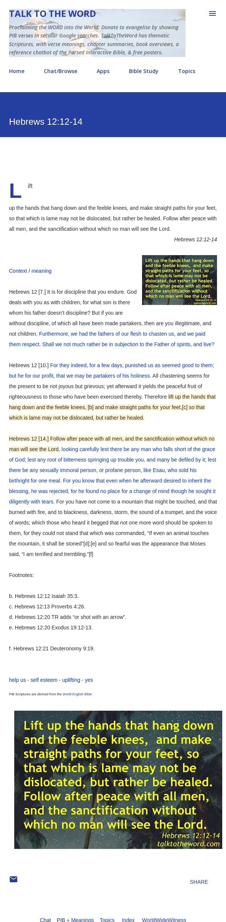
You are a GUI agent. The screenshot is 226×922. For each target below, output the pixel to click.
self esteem (44, 680)
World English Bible (77, 694)
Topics (186, 71)
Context (18, 271)
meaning (41, 271)
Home (16, 71)
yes (89, 680)
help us (17, 680)
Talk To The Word (52, 13)
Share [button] (199, 882)
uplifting (71, 680)
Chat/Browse (60, 71)
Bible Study (144, 71)
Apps (103, 71)
